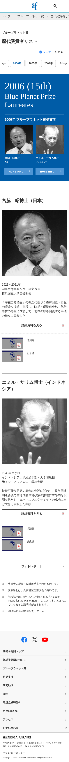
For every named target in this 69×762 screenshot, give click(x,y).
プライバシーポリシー (14, 753)
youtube (45, 640)
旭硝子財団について (14, 659)
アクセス (8, 719)
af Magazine (10, 710)
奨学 (5, 693)
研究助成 (8, 685)
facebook (24, 640)
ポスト (62, 52)
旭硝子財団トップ (13, 651)
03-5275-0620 (15, 746)
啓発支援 (8, 676)
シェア (47, 52)
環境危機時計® (11, 702)
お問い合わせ (10, 727)
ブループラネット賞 (30, 16)
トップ (6, 16)
